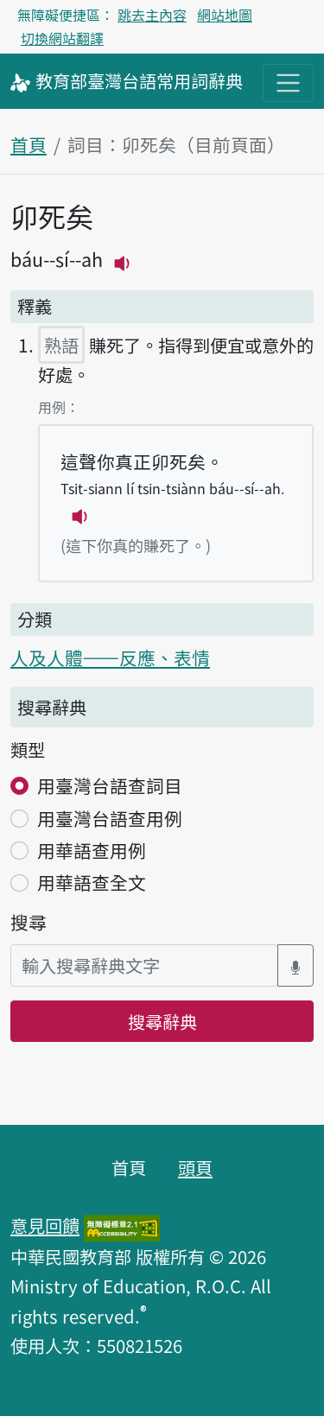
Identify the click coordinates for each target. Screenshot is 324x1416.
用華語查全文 (91, 882)
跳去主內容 (152, 14)
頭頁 (195, 1167)
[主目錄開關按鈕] (288, 82)
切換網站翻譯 (62, 38)
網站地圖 (224, 14)
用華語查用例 (91, 850)
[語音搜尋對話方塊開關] (295, 965)
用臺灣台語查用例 (109, 818)
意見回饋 (44, 1225)
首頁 (28, 144)
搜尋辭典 (162, 1021)
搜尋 (28, 922)
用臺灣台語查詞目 (109, 785)
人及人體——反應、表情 (110, 657)
